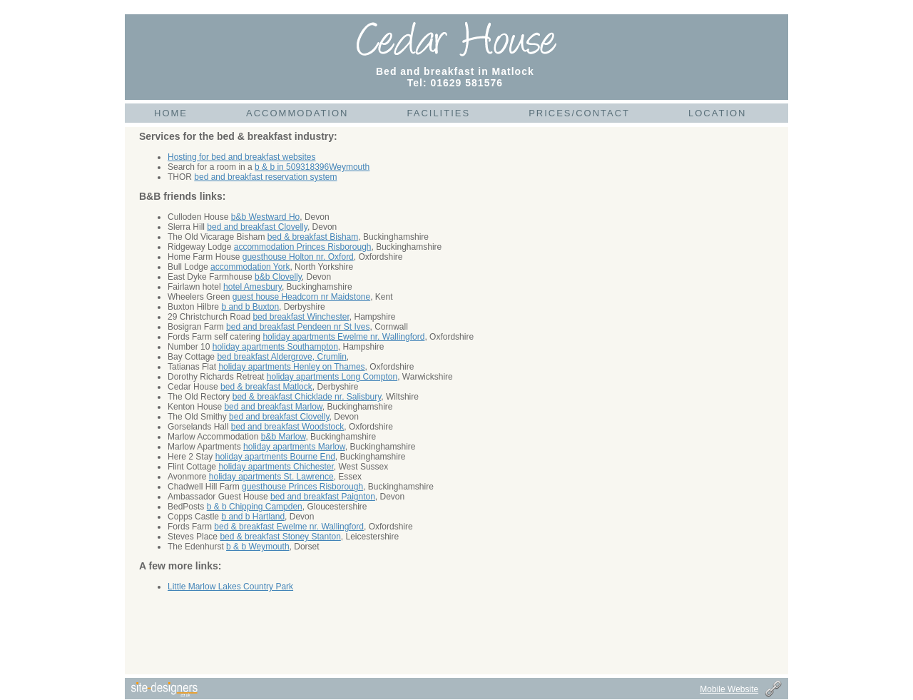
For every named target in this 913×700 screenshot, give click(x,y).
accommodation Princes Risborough (303, 247)
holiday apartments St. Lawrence (271, 477)
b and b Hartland (253, 517)
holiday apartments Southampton (275, 347)
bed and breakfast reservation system (265, 177)
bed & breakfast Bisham (312, 237)
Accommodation (297, 113)
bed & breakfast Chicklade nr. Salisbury (307, 397)
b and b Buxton (250, 307)
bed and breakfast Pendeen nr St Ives (297, 327)
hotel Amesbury (252, 287)
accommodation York (250, 267)
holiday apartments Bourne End (275, 457)
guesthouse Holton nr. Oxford (298, 257)
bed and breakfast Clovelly (257, 227)
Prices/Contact (579, 113)
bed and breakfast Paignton (322, 497)
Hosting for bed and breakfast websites (241, 157)
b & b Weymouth (258, 547)
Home (171, 113)
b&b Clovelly (278, 277)
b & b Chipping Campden (254, 507)
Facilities (438, 113)
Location (717, 113)
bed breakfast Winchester (301, 317)
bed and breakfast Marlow (273, 407)
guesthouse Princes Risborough (302, 487)
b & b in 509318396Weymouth (312, 167)
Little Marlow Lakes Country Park (230, 587)
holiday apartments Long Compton (332, 377)
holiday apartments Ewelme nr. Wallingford (343, 337)
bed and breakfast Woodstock (288, 427)
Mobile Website (729, 689)
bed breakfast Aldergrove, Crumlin (281, 357)
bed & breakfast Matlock (266, 387)
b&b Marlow (283, 437)
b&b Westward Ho (265, 217)
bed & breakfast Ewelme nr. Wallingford (289, 527)
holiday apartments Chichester (275, 467)
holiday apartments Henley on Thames (291, 367)
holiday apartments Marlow (294, 447)
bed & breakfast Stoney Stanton (280, 537)
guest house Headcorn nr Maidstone (301, 297)
